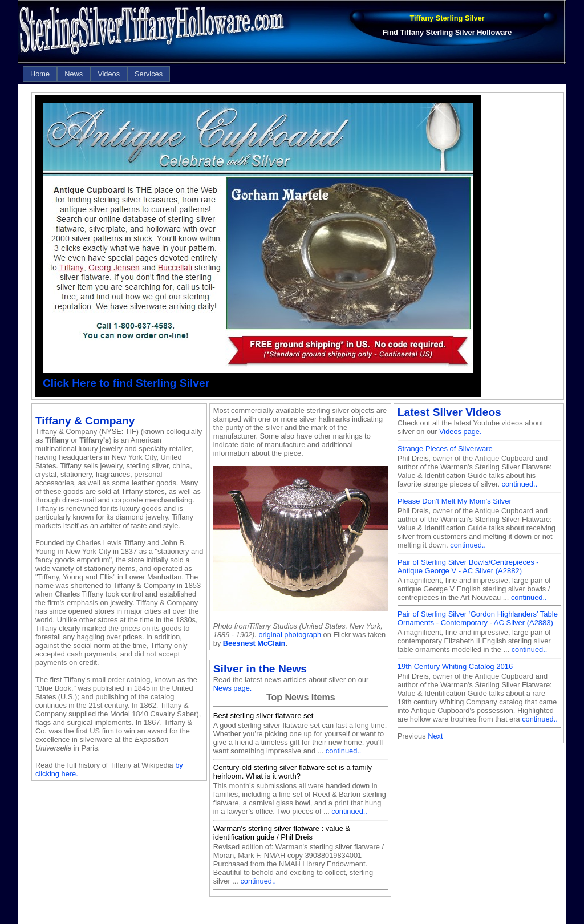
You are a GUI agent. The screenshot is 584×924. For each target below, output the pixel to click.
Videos (109, 74)
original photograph (289, 634)
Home (40, 74)
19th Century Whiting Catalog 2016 (455, 666)
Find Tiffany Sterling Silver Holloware (447, 32)
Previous (412, 736)
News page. (232, 688)
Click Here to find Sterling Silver (126, 383)
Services (149, 74)
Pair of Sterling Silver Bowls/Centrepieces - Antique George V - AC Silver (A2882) (468, 566)
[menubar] (96, 74)
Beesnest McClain (254, 643)
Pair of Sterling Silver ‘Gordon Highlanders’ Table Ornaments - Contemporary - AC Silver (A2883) (478, 618)
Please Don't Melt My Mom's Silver (455, 501)
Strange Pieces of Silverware (445, 448)
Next (435, 736)
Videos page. (460, 431)
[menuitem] (40, 74)
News (73, 74)
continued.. (344, 751)
